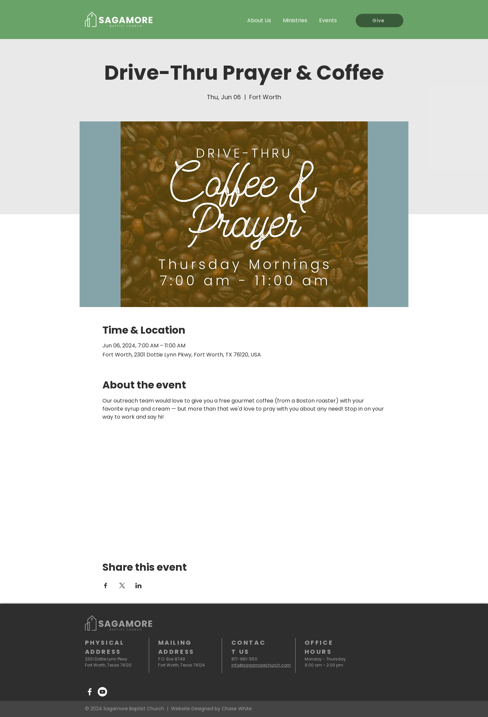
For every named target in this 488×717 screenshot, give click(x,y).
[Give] (379, 20)
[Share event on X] (122, 585)
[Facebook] (89, 691)
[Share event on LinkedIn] (138, 585)
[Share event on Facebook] (105, 585)
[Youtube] (102, 691)
